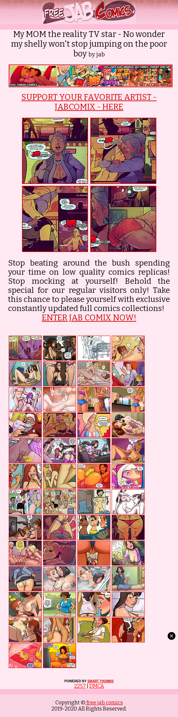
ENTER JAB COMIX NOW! (89, 318)
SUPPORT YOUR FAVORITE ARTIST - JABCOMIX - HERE (89, 102)
